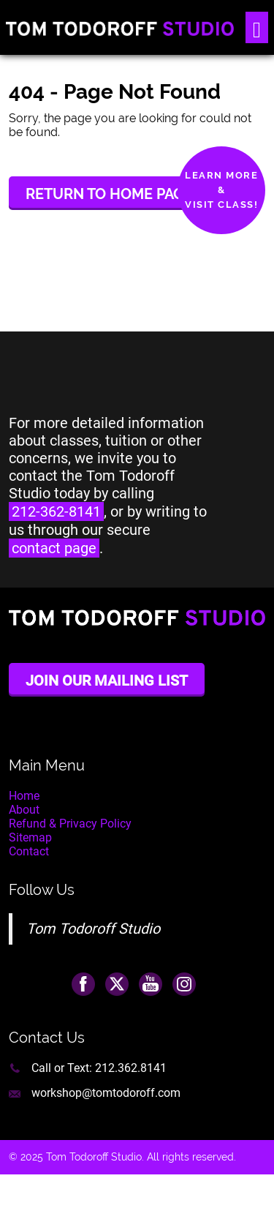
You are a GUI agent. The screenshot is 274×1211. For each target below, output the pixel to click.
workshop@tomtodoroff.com (105, 1093)
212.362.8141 (131, 1068)
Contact (29, 851)
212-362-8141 (56, 511)
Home (24, 796)
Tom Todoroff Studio (93, 928)
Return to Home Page (109, 194)
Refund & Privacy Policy (70, 824)
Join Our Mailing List (107, 680)
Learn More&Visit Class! (221, 190)
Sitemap (30, 837)
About (24, 810)
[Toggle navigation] (257, 27)
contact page (54, 548)
